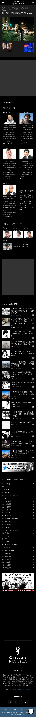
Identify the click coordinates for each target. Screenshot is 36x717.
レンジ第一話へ (24, 143)
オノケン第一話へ (8, 143)
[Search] (33, 2)
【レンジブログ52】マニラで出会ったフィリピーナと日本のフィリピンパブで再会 (18, 8)
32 (33, 418)
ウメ (12, 398)
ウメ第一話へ (23, 179)
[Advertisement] (18, 78)
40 (33, 368)
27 (33, 457)
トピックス (8, 709)
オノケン (13, 327)
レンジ (12, 338)
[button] (3, 2)
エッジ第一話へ (7, 216)
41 (33, 346)
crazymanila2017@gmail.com (22, 689)
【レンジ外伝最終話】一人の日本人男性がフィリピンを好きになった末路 (22, 364)
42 (33, 338)
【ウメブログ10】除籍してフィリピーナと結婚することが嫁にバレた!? (22, 394)
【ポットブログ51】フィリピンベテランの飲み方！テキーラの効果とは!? (22, 453)
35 (33, 387)
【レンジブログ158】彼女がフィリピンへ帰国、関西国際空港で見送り (22, 414)
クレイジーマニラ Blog (19, 709)
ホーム (3, 7)
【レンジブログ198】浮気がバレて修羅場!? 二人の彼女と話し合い (22, 334)
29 (33, 436)
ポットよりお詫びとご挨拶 (21, 422)
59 (33, 327)
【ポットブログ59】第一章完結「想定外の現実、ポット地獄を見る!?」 (22, 311)
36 (33, 378)
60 (33, 315)
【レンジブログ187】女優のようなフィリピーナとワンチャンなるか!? (22, 353)
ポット (12, 315)
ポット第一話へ (7, 179)
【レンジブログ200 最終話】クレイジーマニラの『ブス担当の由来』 (22, 374)
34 (33, 398)
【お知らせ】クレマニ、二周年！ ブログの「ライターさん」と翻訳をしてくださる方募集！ (26, 205)
